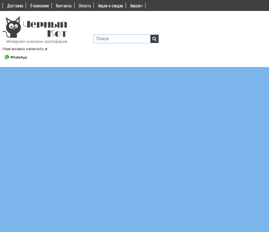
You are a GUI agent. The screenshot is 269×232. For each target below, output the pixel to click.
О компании (39, 5)
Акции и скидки (110, 5)
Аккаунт (136, 5)
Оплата (85, 5)
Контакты (64, 5)
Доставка (15, 5)
